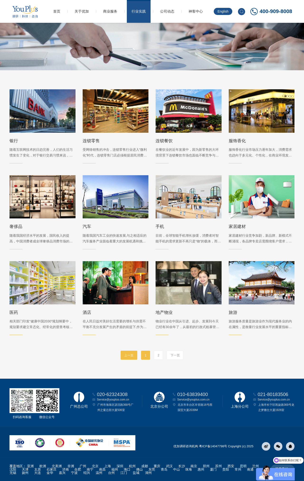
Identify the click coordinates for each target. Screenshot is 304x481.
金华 (50, 472)
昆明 (243, 466)
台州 (111, 472)
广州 (83, 466)
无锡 (13, 472)
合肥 (77, 469)
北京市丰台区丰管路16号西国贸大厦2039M (195, 407)
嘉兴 (62, 472)
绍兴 (86, 472)
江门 (123, 472)
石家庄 (52, 469)
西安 (231, 466)
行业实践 (139, 11)
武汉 (169, 466)
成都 (144, 466)
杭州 (132, 466)
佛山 (139, 469)
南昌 (102, 469)
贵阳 (225, 469)
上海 (107, 466)
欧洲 (42, 466)
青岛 (164, 469)
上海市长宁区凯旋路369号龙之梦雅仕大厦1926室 (276, 407)
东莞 (151, 469)
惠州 (201, 469)
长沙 (181, 466)
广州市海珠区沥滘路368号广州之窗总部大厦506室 (115, 407)
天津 (25, 469)
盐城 (136, 472)
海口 (127, 469)
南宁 (90, 469)
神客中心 (196, 11)
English (223, 11)
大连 (37, 472)
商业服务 (110, 11)
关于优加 (82, 11)
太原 (37, 469)
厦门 (213, 469)
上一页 (128, 355)
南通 (250, 469)
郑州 (206, 466)
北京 (95, 466)
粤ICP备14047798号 (213, 446)
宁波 (74, 472)
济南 (65, 469)
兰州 (255, 466)
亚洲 (30, 466)
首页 (56, 11)
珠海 (188, 469)
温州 (99, 472)
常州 (238, 469)
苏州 (218, 466)
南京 (193, 466)
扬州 (25, 472)
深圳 (120, 466)
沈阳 (13, 469)
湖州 (148, 472)
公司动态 (167, 11)
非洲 (70, 466)
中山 (176, 469)
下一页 (175, 355)
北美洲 (57, 466)
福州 (114, 469)
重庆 (157, 466)
